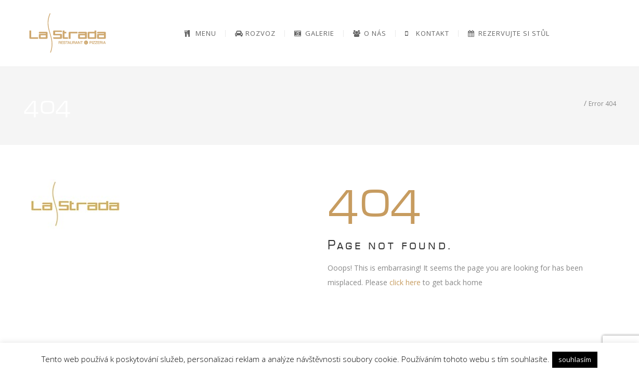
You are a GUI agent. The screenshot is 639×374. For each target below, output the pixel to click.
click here (405, 282)
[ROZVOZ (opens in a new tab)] (255, 33)
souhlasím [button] (574, 359)
